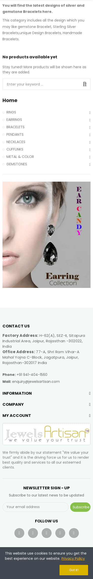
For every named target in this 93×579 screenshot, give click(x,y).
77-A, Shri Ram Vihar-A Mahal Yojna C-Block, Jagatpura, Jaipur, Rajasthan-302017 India (40, 357)
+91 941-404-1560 (32, 374)
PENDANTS (15, 134)
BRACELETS (15, 127)
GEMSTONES (16, 164)
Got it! (73, 570)
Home (9, 100)
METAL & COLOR (20, 156)
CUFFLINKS (14, 149)
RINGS (11, 112)
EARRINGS (14, 119)
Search (85, 84)
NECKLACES (15, 141)
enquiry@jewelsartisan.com (36, 381)
